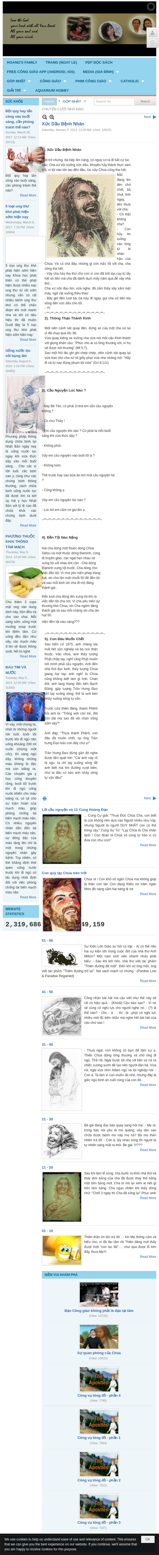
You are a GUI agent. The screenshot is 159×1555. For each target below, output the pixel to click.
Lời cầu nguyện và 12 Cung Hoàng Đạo (75, 810)
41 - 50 (47, 992)
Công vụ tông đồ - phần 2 (99, 1480)
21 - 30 (47, 1119)
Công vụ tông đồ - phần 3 (99, 1522)
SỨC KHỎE (14, 101)
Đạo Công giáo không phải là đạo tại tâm (99, 1311)
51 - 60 (47, 940)
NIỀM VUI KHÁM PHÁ (61, 1275)
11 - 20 (47, 1167)
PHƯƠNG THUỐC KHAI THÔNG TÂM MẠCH (20, 541)
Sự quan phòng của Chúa (99, 1353)
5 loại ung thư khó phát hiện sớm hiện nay (17, 211)
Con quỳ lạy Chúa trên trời (64, 873)
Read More (28, 195)
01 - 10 (47, 1231)
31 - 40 (47, 1044)
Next (147, 117)
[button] (101, 71)
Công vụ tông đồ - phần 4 (99, 1395)
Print (44, 798)
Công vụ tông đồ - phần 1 (99, 1438)
